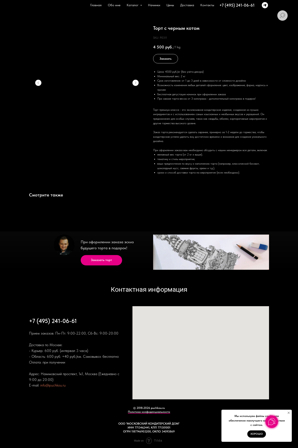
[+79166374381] (265, 5)
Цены (170, 5)
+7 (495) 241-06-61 (237, 5)
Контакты (207, 5)
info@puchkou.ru (53, 385)
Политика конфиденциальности (149, 411)
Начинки (154, 5)
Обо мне (114, 5)
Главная (96, 5)
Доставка (187, 5)
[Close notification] (289, 413)
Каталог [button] (133, 5)
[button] (101, 260)
